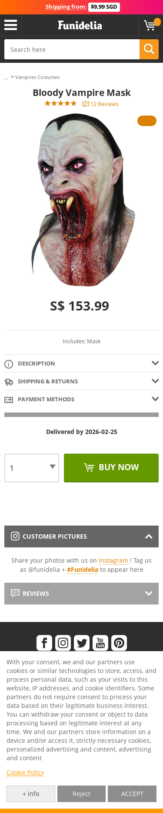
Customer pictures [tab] (49, 536)
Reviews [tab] (30, 593)
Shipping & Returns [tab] (41, 381)
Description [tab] (29, 364)
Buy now (117, 467)
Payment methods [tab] (39, 399)
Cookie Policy (25, 772)
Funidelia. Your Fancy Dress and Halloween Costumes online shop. (80, 25)
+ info (31, 793)
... (6, 77)
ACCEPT (132, 793)
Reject (81, 793)
